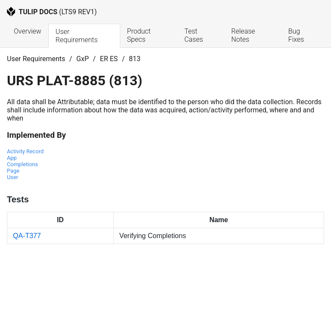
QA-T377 (27, 235)
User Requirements (77, 36)
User (12, 177)
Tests (18, 199)
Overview (27, 31)
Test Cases (193, 35)
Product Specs (140, 35)
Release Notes (244, 35)
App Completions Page (22, 164)
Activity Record (25, 151)
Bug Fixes (296, 35)
